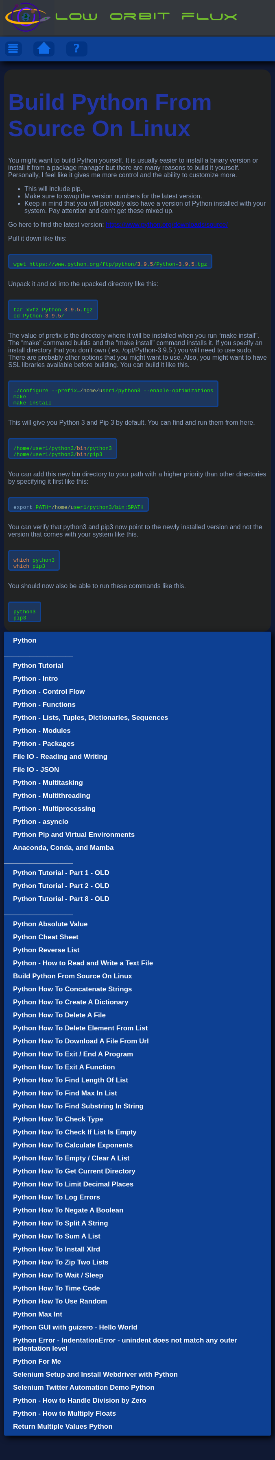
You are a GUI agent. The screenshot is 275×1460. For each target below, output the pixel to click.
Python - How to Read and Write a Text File (83, 987)
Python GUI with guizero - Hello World (75, 1352)
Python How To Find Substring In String (78, 1130)
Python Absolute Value (50, 948)
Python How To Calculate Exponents (73, 1169)
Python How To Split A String (60, 1247)
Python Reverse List (46, 974)
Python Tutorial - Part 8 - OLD (61, 923)
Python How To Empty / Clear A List (71, 1182)
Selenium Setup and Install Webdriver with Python (95, 1399)
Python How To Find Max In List (65, 1117)
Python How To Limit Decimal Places (73, 1208)
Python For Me (37, 1386)
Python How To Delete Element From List (80, 1052)
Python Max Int (37, 1339)
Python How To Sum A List (56, 1260)
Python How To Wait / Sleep (58, 1300)
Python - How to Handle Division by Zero (79, 1425)
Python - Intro (35, 703)
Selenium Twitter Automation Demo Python (84, 1412)
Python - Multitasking (48, 807)
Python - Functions (44, 729)
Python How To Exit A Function (64, 1091)
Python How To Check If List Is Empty (75, 1156)
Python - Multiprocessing (54, 833)
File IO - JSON (36, 794)
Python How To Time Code (56, 1313)
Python (25, 665)
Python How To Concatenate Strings (72, 1013)
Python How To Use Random (60, 1326)
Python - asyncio (40, 846)
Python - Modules (42, 755)
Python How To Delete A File (59, 1039)
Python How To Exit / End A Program (73, 1078)
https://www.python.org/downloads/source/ (167, 224)
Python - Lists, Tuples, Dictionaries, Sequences (90, 742)
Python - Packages (43, 768)
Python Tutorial (38, 690)
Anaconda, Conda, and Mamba (63, 872)
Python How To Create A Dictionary (71, 1026)
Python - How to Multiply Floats (64, 1438)
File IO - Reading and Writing (60, 781)
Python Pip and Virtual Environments (74, 859)
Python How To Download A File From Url (81, 1065)
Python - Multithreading (51, 820)
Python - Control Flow (49, 716)
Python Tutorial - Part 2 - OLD (61, 910)
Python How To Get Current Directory (74, 1195)
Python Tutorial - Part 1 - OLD (61, 897)
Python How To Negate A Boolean (68, 1234)
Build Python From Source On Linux (72, 1000)
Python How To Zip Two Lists (61, 1287)
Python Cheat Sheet (46, 961)
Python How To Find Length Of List (70, 1104)
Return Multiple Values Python (63, 1451)
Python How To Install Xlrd (56, 1274)
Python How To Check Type (58, 1143)
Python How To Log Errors (56, 1221)
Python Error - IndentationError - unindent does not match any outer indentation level (125, 1369)
